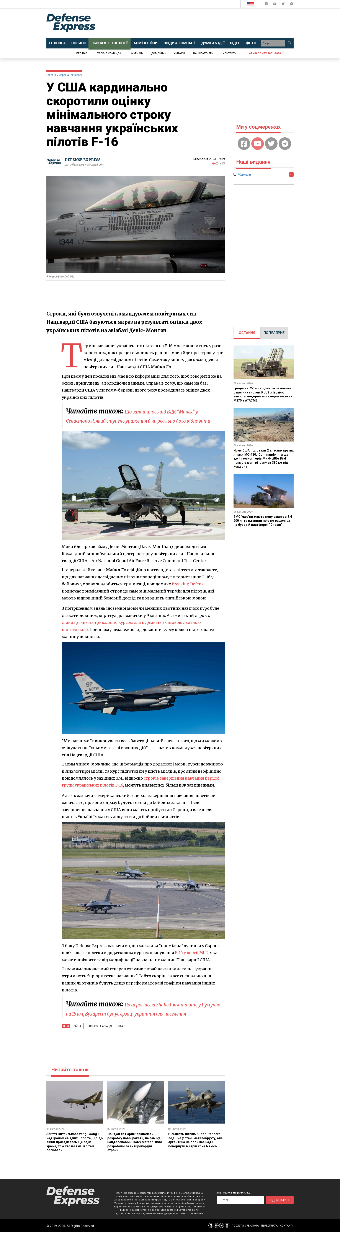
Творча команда (109, 53)
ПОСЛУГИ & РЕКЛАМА (245, 1243)
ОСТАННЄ (247, 333)
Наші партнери (203, 53)
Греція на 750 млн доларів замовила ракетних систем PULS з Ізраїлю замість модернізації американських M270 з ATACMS (263, 394)
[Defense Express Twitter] (283, 5)
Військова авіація (94, 1044)
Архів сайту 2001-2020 (265, 53)
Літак (113, 1044)
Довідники (158, 53)
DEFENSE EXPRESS (84, 159)
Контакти (229, 53)
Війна (76, 1044)
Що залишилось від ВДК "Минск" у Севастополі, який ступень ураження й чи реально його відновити (143, 420)
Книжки (179, 53)
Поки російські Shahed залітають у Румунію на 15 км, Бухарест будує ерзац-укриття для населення (142, 1022)
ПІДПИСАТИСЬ (280, 1218)
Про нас (81, 53)
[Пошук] (290, 43)
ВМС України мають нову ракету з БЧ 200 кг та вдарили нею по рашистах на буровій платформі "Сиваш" (262, 522)
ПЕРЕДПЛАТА (269, 1243)
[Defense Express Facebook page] (266, 5)
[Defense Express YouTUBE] (275, 5)
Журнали (137, 53)
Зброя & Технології (70, 74)
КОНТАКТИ (287, 1243)
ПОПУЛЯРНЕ (273, 333)
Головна (51, 74)
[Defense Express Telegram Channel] (291, 5)
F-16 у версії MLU (192, 961)
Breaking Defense (189, 593)
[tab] (247, 333)
